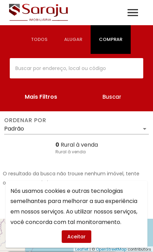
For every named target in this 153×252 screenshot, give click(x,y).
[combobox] (76, 68)
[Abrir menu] (133, 12)
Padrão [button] (14, 129)
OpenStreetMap (111, 249)
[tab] (39, 39)
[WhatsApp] (18, 234)
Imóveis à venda (76, 204)
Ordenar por (25, 120)
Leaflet (82, 249)
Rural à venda (70, 152)
